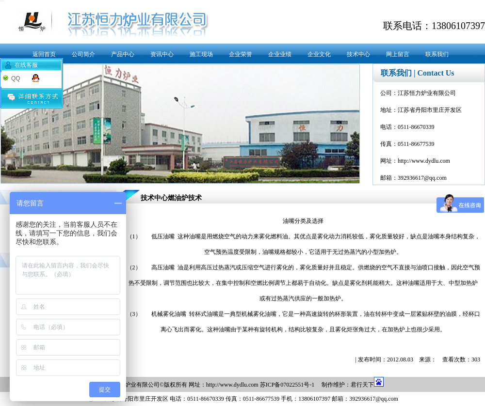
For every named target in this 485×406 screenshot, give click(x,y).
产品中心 (122, 54)
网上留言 (397, 54)
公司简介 (83, 54)
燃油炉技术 (185, 198)
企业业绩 (279, 54)
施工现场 (201, 54)
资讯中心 (162, 54)
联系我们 (437, 54)
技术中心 (358, 54)
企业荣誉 (240, 54)
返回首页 (44, 54)
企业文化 (319, 54)
